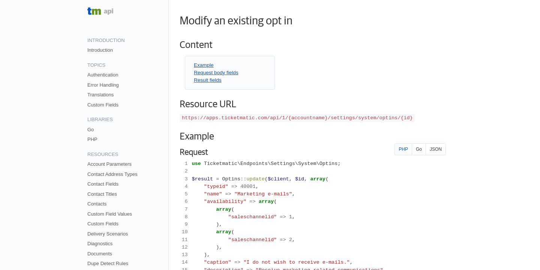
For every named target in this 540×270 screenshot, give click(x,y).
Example (204, 65)
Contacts (96, 204)
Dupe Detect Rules (107, 263)
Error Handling (103, 85)
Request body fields (216, 72)
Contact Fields (102, 184)
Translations (100, 95)
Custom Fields (102, 105)
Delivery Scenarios (107, 234)
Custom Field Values (109, 214)
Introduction (100, 50)
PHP (92, 139)
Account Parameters (109, 164)
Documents (99, 253)
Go (90, 129)
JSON (436, 149)
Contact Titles (102, 194)
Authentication (102, 75)
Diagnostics (99, 243)
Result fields (208, 80)
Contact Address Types (112, 174)
